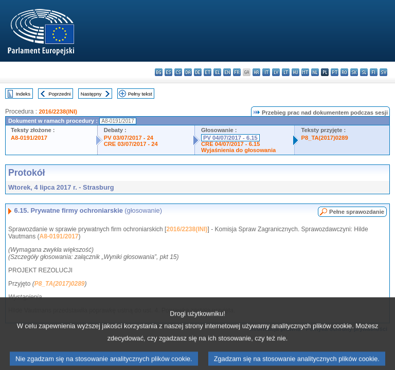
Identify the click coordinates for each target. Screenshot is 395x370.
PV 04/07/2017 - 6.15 (230, 138)
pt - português (334, 72)
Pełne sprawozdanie (356, 212)
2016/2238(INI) (58, 111)
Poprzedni (59, 94)
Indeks (23, 94)
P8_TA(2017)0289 (324, 138)
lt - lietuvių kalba (286, 72)
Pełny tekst (140, 94)
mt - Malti (305, 72)
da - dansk (188, 72)
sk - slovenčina (354, 72)
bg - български (159, 72)
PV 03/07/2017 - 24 (128, 138)
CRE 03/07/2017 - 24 (131, 144)
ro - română (344, 72)
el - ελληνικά (217, 72)
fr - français (237, 72)
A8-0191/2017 (29, 138)
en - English (227, 72)
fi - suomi (374, 72)
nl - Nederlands (315, 72)
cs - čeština (178, 72)
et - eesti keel (207, 72)
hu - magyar (295, 72)
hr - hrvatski (256, 72)
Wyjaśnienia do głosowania (238, 150)
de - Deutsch (198, 72)
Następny (91, 94)
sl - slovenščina (364, 72)
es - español (168, 72)
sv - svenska (383, 72)
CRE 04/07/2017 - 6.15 (230, 144)
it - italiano (266, 72)
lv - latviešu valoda (276, 72)
